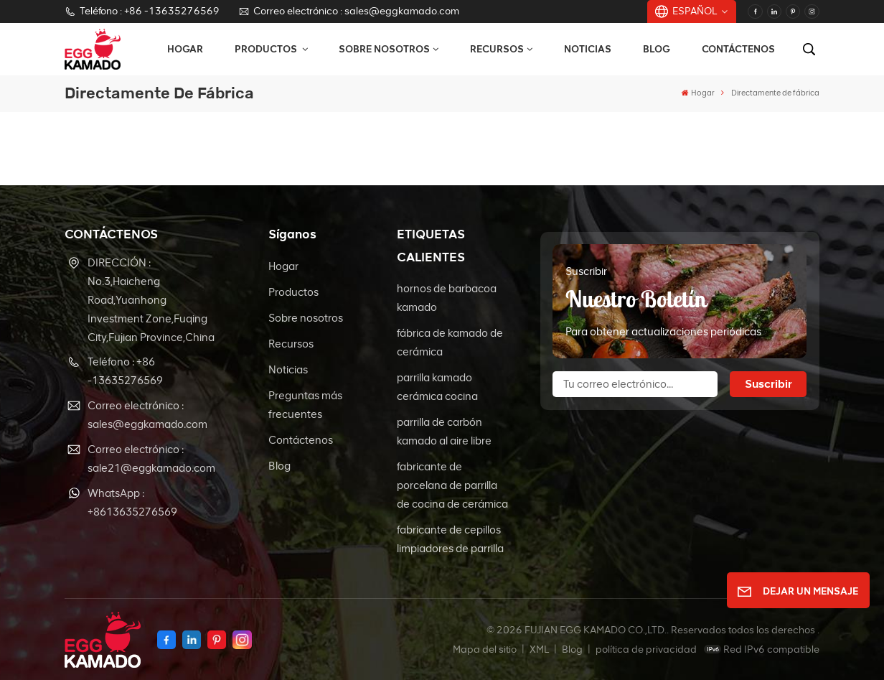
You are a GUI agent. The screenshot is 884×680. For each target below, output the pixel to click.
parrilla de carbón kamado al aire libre (444, 431)
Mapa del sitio (486, 649)
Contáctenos (738, 49)
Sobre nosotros (384, 49)
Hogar (185, 49)
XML (539, 649)
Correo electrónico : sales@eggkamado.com (348, 11)
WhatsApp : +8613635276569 (132, 502)
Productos (267, 49)
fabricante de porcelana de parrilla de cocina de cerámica (452, 485)
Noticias (587, 49)
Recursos (497, 49)
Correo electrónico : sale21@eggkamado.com (151, 459)
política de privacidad (646, 649)
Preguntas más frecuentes (305, 405)
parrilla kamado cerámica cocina (437, 387)
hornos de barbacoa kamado (447, 298)
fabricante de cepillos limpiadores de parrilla (450, 539)
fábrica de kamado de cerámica (450, 342)
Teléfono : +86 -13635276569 (142, 11)
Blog (656, 49)
